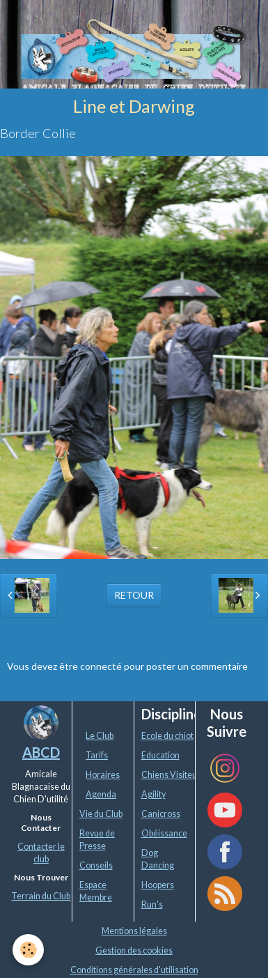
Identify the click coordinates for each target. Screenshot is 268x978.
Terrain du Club (40, 896)
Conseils (96, 865)
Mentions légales (134, 931)
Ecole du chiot (167, 736)
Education (160, 755)
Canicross (160, 814)
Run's (152, 904)
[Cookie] (28, 949)
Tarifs (97, 755)
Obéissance (164, 833)
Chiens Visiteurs (173, 775)
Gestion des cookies (134, 950)
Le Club (99, 736)
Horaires (103, 775)
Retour (134, 595)
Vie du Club (101, 814)
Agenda (101, 794)
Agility (153, 794)
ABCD (41, 752)
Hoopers (157, 885)
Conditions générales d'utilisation (134, 970)
